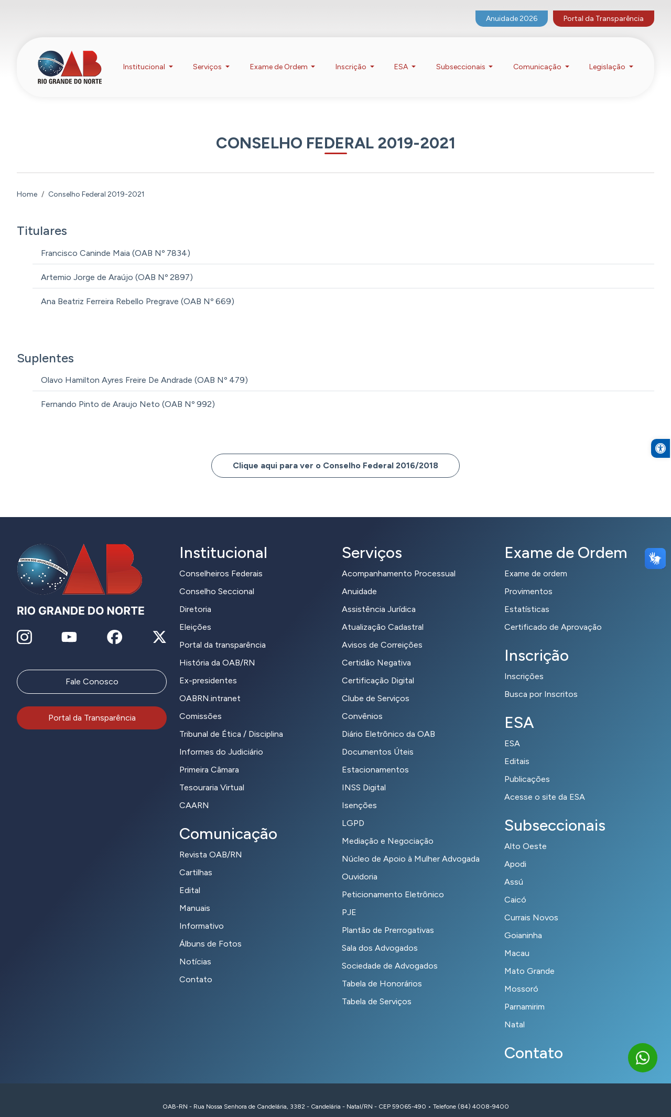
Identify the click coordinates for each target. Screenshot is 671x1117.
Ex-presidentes (208, 668)
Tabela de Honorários (382, 971)
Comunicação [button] (538, 56)
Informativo (201, 913)
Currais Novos (531, 905)
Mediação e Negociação (388, 828)
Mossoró (521, 976)
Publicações (527, 766)
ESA (512, 731)
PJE (349, 900)
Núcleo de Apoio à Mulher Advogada (411, 846)
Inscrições (524, 664)
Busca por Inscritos (541, 681)
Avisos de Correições (382, 632)
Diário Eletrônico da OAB (388, 721)
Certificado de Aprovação (553, 614)
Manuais (194, 895)
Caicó (515, 887)
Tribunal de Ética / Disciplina (231, 721)
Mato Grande (529, 958)
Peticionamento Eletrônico (393, 882)
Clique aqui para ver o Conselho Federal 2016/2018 (335, 453)
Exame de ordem (535, 561)
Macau (516, 941)
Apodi (515, 851)
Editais (516, 749)
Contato (195, 967)
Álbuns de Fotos (210, 931)
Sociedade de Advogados (390, 953)
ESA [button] (401, 56)
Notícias (195, 949)
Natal (514, 1012)
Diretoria (195, 597)
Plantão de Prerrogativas (388, 917)
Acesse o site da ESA (544, 784)
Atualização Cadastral (383, 614)
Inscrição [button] (352, 56)
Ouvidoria (359, 864)
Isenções (359, 793)
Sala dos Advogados (380, 935)
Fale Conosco (92, 669)
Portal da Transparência (604, 8)
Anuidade (359, 579)
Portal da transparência (222, 632)
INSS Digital (364, 775)
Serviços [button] (208, 56)
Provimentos (528, 579)
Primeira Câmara (209, 757)
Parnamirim (524, 994)
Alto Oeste (525, 834)
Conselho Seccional (216, 579)
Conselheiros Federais (221, 561)
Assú (513, 869)
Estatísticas (526, 597)
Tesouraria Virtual (211, 775)
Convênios (362, 703)
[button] (660, 468)
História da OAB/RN (217, 650)
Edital (189, 878)
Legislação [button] (608, 56)
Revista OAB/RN (210, 842)
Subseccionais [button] (461, 56)
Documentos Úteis (378, 739)
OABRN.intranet (210, 686)
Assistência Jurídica (379, 597)
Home (27, 181)
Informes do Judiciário (221, 739)
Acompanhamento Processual (399, 561)
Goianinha (523, 923)
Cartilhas (195, 860)
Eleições (195, 614)
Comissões (200, 703)
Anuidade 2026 (511, 8)
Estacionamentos (375, 757)
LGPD (353, 810)
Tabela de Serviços (377, 989)
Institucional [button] (145, 56)
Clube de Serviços (375, 686)
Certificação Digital (378, 668)
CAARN (194, 793)
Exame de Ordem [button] (279, 56)
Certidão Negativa (376, 650)
